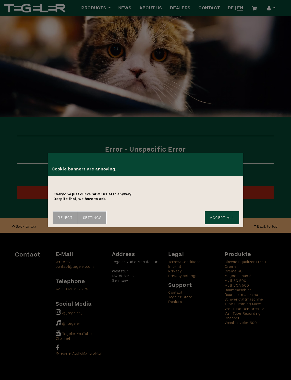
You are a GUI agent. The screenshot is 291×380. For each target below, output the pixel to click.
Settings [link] (92, 217)
